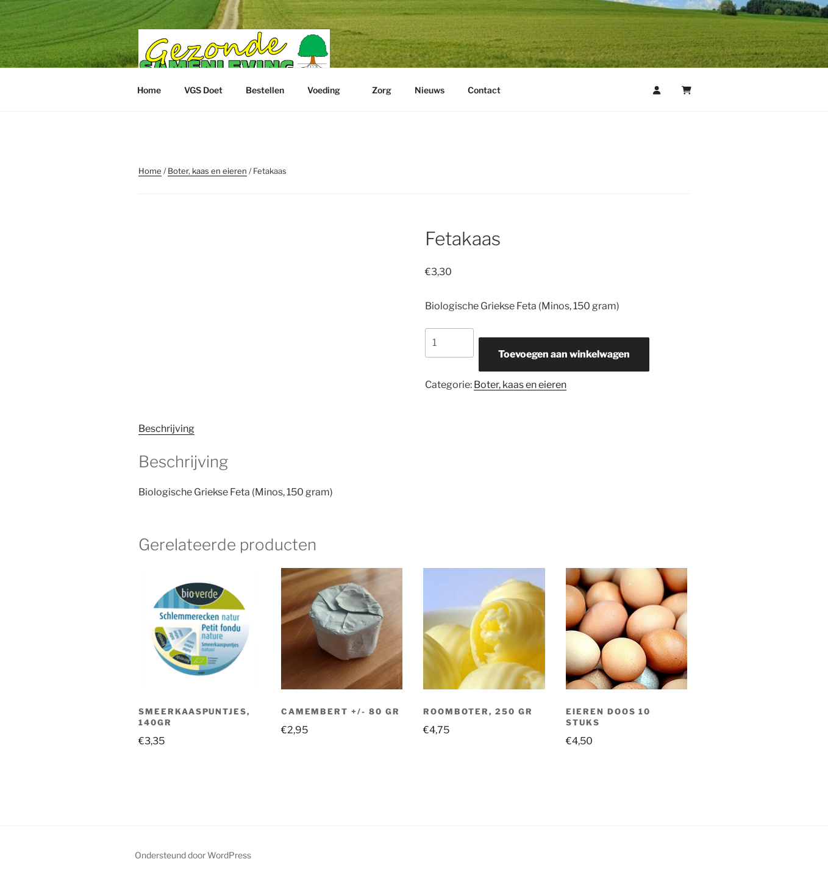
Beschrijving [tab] (166, 428)
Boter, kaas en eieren (207, 171)
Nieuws (429, 90)
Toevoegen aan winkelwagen (564, 354)
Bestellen (265, 90)
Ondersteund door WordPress (193, 855)
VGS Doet (203, 90)
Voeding (329, 90)
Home (149, 90)
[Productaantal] (449, 343)
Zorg (381, 90)
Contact (484, 90)
